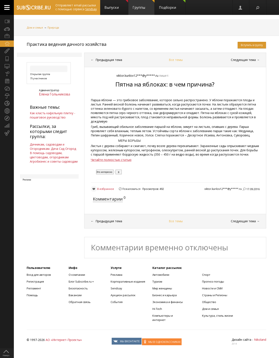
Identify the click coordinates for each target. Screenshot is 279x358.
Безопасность (78, 288)
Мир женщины (162, 288)
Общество (209, 302)
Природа (53, 27)
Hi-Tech (157, 309)
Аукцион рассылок (123, 295)
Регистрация (35, 281)
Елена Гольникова (54, 94)
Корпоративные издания (128, 281)
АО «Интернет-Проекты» (64, 340)
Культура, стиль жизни (217, 316)
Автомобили (160, 275)
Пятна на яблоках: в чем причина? (164, 84)
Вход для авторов (39, 275)
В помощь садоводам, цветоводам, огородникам (49, 155)
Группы (144, 5)
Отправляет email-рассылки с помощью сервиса (76, 7)
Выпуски (116, 5)
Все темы (176, 60)
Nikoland (260, 340)
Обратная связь (80, 302)
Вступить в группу (252, 45)
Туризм (157, 281)
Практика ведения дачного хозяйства (66, 44)
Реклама (116, 275)
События (117, 302)
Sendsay (116, 288)
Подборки (172, 5)
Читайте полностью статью (111, 160)
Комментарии (108, 199)
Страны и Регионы (214, 295)
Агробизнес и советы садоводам (54, 161)
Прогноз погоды (213, 281)
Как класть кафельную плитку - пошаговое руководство (52, 115)
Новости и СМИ (212, 288)
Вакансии (75, 295)
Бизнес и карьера (164, 295)
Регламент (34, 288)
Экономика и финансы (167, 302)
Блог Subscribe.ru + (81, 281)
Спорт (206, 275)
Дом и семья (35, 27)
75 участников (38, 78)
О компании (77, 275)
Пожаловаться (131, 189)
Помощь (32, 295)
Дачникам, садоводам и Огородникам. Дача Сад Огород (53, 146)
